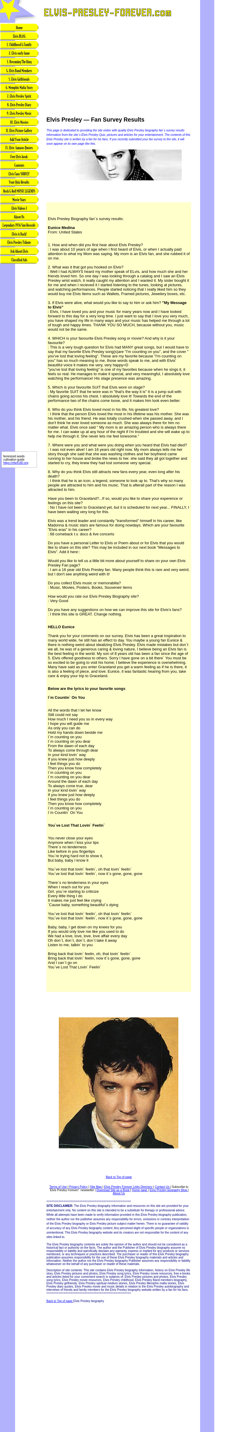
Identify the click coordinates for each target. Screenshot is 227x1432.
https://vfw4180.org (15, 462)
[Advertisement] (19, 358)
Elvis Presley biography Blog (169, 1190)
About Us (119, 1193)
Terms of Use (58, 1186)
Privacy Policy (78, 1186)
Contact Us (162, 1186)
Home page (140, 1190)
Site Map (96, 1186)
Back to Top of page (119, 1177)
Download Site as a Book (113, 1190)
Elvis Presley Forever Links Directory (128, 1186)
